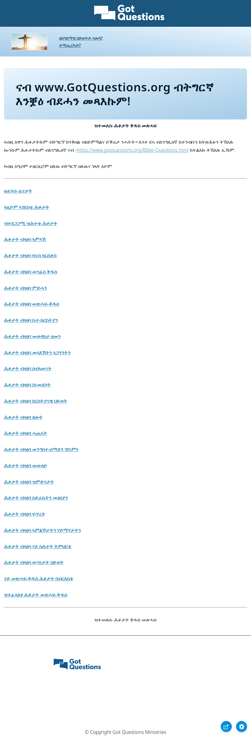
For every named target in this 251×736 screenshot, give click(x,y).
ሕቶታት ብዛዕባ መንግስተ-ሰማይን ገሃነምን (41, 449)
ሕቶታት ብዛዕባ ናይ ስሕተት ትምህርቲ (38, 546)
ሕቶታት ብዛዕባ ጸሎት (23, 417)
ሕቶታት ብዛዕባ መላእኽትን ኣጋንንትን (37, 352)
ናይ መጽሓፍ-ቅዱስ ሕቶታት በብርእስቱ (38, 578)
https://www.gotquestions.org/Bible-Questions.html (133, 150)
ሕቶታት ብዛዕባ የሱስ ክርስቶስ (30, 255)
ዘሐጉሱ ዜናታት (18, 191)
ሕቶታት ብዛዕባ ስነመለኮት (27, 384)
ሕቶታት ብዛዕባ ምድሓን (25, 288)
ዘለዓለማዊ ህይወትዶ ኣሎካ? (81, 38)
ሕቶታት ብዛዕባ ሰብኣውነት (28, 368)
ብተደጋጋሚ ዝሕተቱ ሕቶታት (30, 223)
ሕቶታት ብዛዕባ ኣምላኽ (25, 239)
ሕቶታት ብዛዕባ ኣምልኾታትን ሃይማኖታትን (42, 530)
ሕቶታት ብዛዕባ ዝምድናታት (29, 481)
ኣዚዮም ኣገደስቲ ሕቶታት (26, 207)
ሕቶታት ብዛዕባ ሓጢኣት (25, 433)
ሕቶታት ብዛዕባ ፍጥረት (24, 514)
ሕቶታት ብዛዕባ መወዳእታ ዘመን (32, 336)
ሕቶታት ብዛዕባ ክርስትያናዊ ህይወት (35, 401)
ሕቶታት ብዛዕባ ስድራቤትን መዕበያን (36, 497)
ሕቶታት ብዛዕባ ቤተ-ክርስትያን (31, 320)
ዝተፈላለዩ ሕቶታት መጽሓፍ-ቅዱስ (35, 594)
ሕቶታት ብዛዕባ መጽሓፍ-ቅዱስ (31, 304)
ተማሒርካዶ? (70, 45)
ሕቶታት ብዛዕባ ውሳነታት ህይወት (34, 562)
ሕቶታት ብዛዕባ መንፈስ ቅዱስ (30, 271)
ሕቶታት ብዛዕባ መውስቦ (25, 465)
